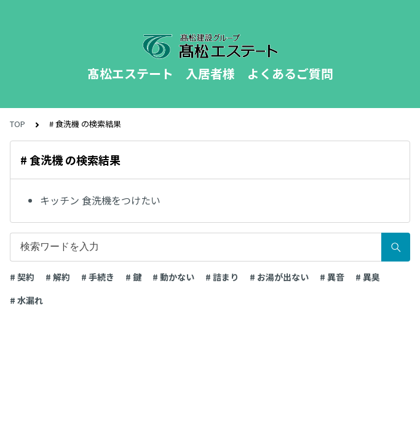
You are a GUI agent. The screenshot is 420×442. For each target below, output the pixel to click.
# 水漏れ (26, 300)
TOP (17, 124)
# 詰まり (222, 277)
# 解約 (58, 277)
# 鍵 (133, 277)
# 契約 (22, 277)
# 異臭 (367, 277)
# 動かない (173, 277)
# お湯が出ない (279, 277)
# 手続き (97, 277)
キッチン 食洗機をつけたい (100, 200)
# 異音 (332, 277)
